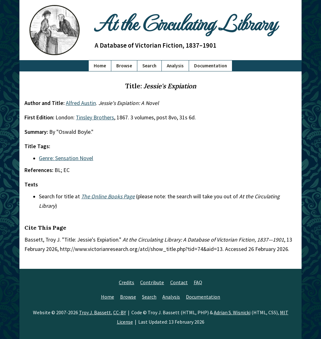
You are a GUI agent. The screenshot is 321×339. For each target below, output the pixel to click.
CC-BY (119, 312)
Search (149, 66)
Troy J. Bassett (95, 312)
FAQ (198, 282)
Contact (179, 282)
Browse (124, 66)
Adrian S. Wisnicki (232, 312)
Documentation (210, 66)
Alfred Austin (81, 103)
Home (100, 66)
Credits (126, 282)
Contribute (152, 282)
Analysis (175, 66)
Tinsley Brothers (95, 117)
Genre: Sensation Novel (66, 158)
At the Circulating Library (185, 22)
